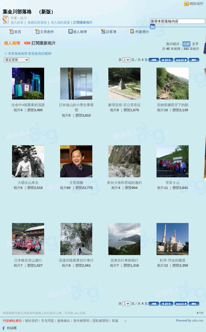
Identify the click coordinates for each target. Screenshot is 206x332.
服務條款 (63, 321)
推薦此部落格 (37, 22)
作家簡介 (142, 32)
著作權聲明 (81, 321)
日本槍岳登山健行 (28, 260)
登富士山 (173, 183)
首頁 (17, 32)
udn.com (197, 320)
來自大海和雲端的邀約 (124, 183)
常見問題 (47, 321)
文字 (195, 44)
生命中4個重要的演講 (28, 105)
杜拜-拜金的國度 (172, 260)
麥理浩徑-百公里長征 (124, 105)
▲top (199, 312)
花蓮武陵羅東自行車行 (76, 260)
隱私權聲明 (101, 321)
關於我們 (31, 321)
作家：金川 (19, 18)
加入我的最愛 (60, 22)
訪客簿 (111, 32)
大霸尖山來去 (28, 183)
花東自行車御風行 (124, 260)
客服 (115, 321)
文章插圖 (76, 183)
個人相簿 (80, 32)
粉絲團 (12, 328)
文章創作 (47, 32)
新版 (46, 11)
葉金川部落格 (17, 11)
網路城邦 (196, 4)
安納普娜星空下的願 (172, 105)
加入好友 (17, 22)
